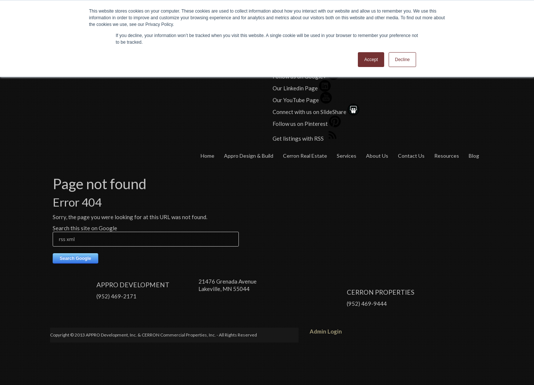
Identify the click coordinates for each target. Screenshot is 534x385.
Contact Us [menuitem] (411, 156)
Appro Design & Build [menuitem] (248, 156)
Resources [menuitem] (446, 156)
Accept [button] (371, 59)
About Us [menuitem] (377, 156)
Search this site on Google (85, 228)
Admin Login (326, 314)
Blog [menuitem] (474, 156)
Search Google (75, 258)
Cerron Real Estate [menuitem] (305, 156)
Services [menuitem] (346, 156)
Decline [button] (402, 59)
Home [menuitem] (207, 156)
